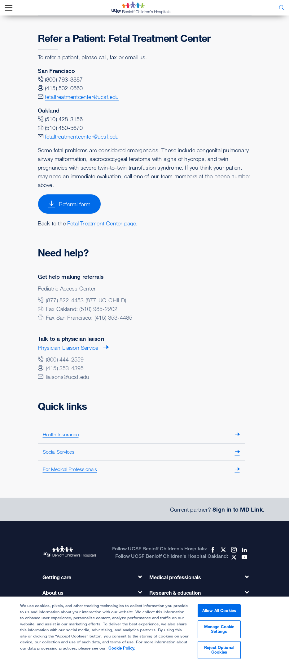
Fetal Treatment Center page (101, 223)
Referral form (69, 204)
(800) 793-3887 (64, 79)
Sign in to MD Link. (238, 509)
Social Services (58, 452)
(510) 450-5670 (64, 127)
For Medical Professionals (70, 469)
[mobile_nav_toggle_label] (8, 8)
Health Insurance (61, 434)
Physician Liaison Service (68, 347)
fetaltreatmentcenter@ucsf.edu (82, 96)
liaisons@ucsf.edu (67, 376)
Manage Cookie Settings (219, 631)
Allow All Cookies (219, 612)
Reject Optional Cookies (219, 652)
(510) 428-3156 (64, 119)
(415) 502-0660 (64, 88)
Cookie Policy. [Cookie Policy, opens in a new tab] (121, 650)
